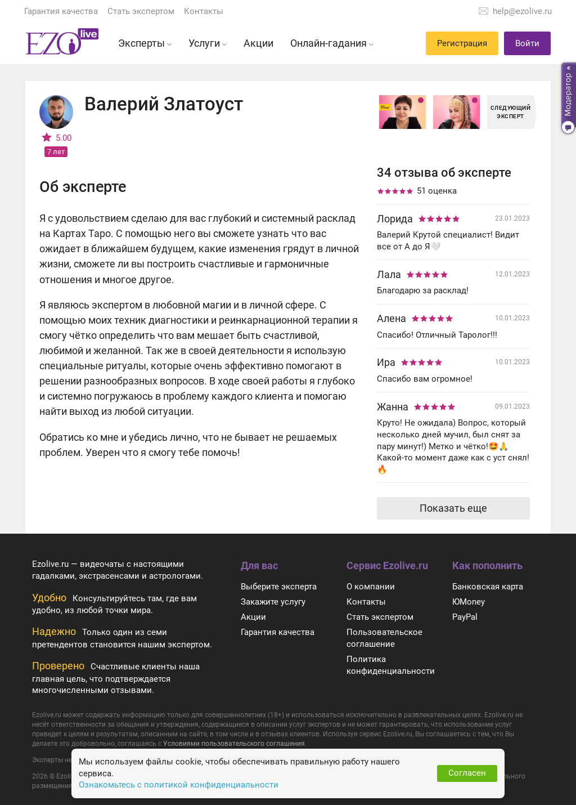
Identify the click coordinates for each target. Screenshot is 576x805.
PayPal (465, 617)
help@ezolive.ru (522, 11)
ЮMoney (468, 602)
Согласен (467, 773)
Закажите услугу (273, 602)
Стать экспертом (140, 11)
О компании (370, 587)
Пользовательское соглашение (384, 638)
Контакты (203, 11)
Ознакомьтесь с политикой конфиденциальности (178, 785)
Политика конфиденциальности (390, 665)
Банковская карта (487, 587)
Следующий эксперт (510, 112)
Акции (253, 617)
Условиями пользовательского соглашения (234, 744)
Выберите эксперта (279, 587)
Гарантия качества (61, 11)
